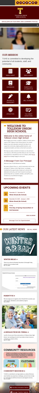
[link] (17, 2)
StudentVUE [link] (28, 89)
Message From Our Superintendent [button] (19, 220)
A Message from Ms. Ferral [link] (15, 339)
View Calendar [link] (30, 215)
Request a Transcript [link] (10, 100)
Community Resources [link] (14, 381)
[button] (37, 25)
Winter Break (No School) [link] (17, 195)
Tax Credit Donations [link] (29, 113)
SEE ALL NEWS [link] (32, 229)
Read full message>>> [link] (9, 178)
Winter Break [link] (10, 259)
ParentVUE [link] (9, 299)
